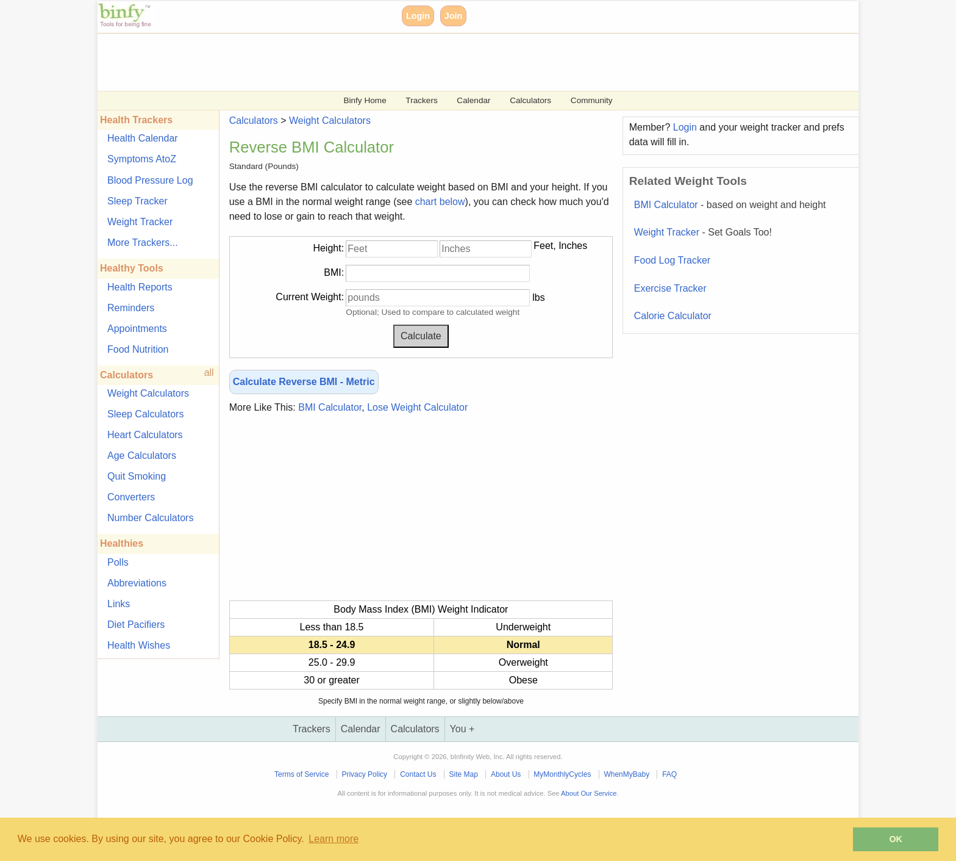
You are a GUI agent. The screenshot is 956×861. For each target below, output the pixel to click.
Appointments (137, 328)
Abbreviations (136, 583)
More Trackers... (142, 242)
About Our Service (588, 793)
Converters (131, 497)
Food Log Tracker (672, 260)
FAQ (669, 774)
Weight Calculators (148, 393)
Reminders (130, 308)
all (209, 372)
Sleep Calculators (145, 414)
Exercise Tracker (670, 288)
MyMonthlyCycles (562, 774)
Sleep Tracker (137, 201)
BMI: (334, 272)
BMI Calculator (330, 407)
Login (418, 16)
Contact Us (418, 774)
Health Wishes (138, 645)
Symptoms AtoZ (141, 159)
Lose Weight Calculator (417, 407)
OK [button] (895, 839)
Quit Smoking (136, 476)
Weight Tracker (140, 222)
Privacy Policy (364, 774)
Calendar (473, 100)
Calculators (530, 100)
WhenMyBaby (626, 774)
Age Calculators (141, 455)
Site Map (463, 774)
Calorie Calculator (673, 316)
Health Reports (140, 287)
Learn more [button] (333, 839)
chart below (440, 201)
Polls (118, 562)
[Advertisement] (463, 61)
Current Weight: (310, 297)
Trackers (421, 100)
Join (453, 16)
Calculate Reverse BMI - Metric (304, 381)
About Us (506, 774)
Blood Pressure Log (150, 180)
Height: (328, 248)
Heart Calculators (145, 435)
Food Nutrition (138, 349)
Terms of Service (301, 774)
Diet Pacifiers (136, 624)
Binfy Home (364, 100)
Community (592, 100)
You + (462, 729)
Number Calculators (150, 518)
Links (118, 604)
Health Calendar (142, 138)
